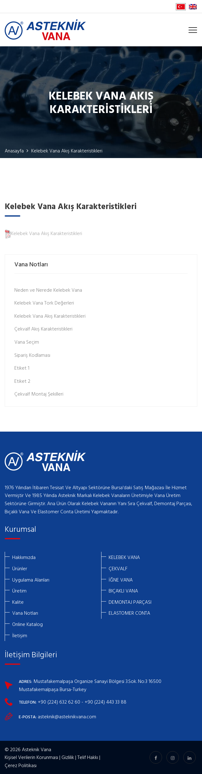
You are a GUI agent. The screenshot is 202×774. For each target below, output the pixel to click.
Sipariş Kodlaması (32, 355)
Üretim (19, 590)
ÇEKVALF (118, 568)
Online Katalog (27, 624)
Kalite (18, 602)
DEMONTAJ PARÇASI (130, 602)
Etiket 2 (22, 381)
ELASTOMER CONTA (129, 613)
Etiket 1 (21, 368)
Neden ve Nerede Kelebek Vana (48, 290)
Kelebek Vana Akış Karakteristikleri (43, 233)
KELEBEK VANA (124, 557)
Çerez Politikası (21, 765)
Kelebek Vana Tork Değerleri (44, 302)
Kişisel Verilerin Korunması (31, 757)
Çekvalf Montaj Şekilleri (38, 393)
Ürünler (19, 568)
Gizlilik (68, 757)
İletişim (19, 635)
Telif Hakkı (87, 757)
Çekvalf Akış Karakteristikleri (43, 328)
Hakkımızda (24, 557)
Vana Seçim (26, 342)
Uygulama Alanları (30, 579)
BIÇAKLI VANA (123, 590)
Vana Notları (25, 613)
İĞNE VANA (121, 579)
